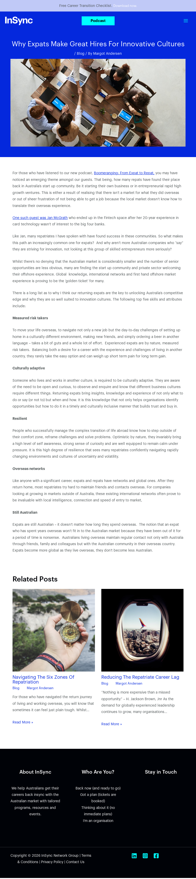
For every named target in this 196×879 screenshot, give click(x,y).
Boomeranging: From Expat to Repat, (124, 174)
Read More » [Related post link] (23, 723)
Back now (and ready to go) (98, 789)
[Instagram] (145, 857)
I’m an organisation (98, 821)
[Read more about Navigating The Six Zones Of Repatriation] (54, 631)
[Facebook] (156, 857)
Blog (80, 54)
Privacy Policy (52, 863)
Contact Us (75, 863)
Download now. (125, 6)
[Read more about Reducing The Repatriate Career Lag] (142, 631)
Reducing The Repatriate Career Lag (140, 678)
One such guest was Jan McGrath (40, 219)
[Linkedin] (134, 857)
